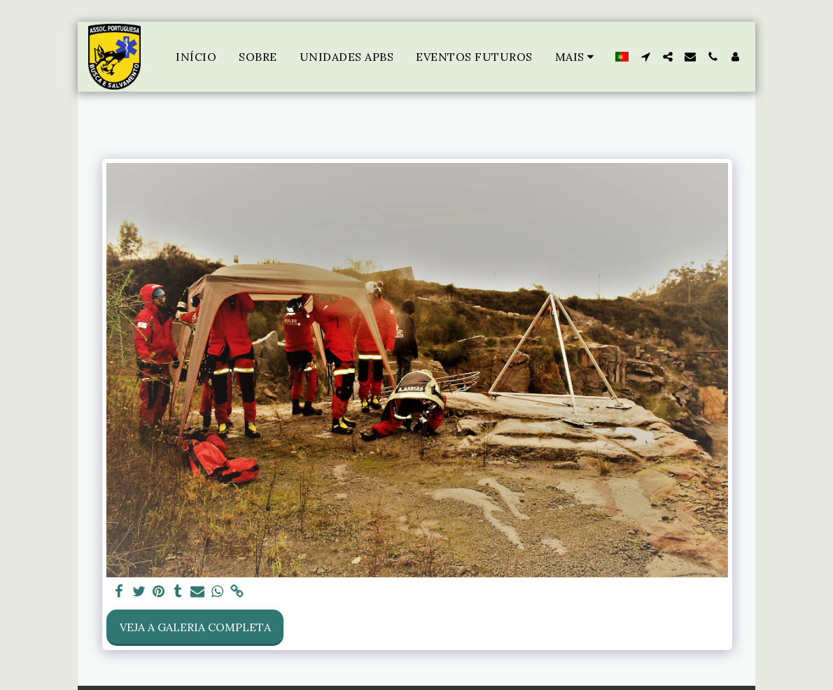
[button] (645, 56)
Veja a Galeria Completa (195, 627)
